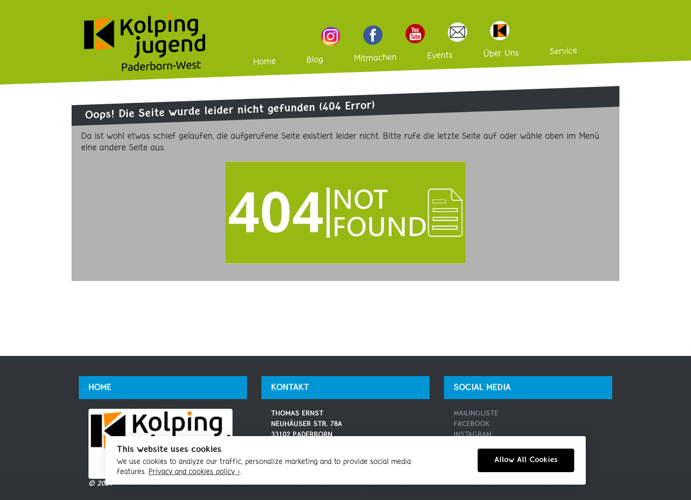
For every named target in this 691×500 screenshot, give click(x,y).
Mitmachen (375, 58)
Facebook (472, 424)
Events (440, 55)
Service (563, 51)
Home (264, 62)
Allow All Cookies (525, 460)
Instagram (473, 435)
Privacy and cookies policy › (194, 472)
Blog (315, 60)
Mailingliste (476, 414)
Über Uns (501, 54)
